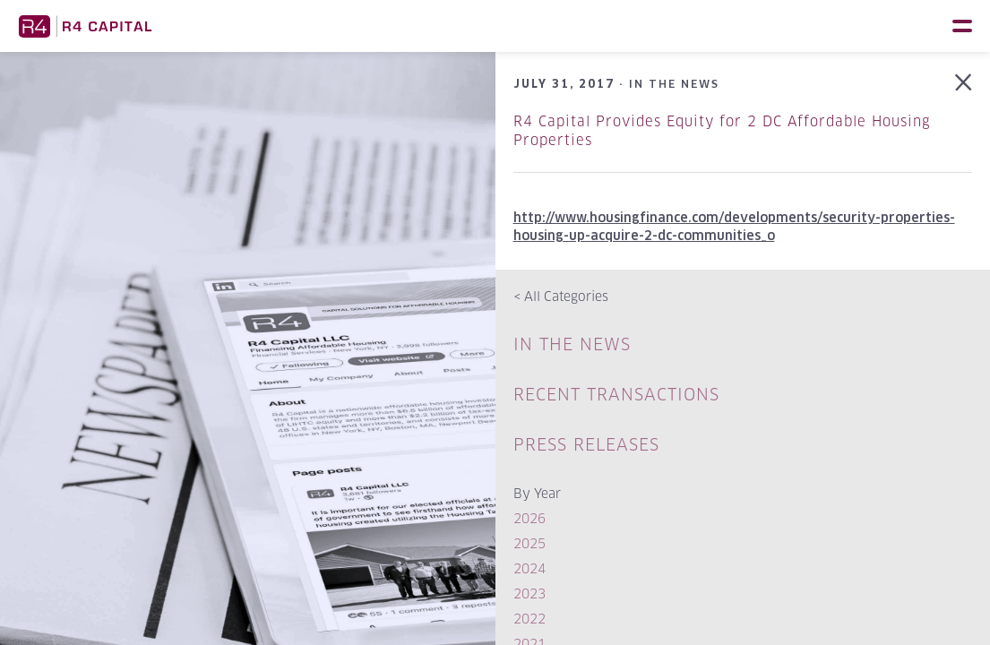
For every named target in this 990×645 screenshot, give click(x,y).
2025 (529, 543)
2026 (529, 518)
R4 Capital (85, 26)
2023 (529, 593)
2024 (529, 568)
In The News (572, 344)
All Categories (560, 296)
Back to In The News (963, 82)
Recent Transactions (616, 394)
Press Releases (586, 444)
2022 (529, 618)
